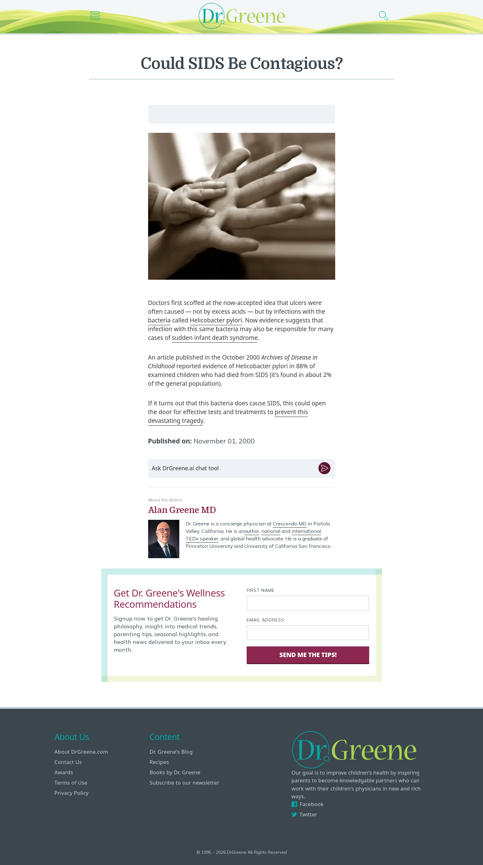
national (270, 531)
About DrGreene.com (81, 751)
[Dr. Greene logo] (241, 15)
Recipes (159, 762)
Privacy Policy (72, 792)
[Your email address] (308, 632)
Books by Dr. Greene (175, 772)
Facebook (308, 804)
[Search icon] (386, 16)
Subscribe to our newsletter (185, 782)
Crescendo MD (290, 523)
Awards (64, 772)
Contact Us (68, 762)
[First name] (308, 603)
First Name (261, 590)
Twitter (304, 814)
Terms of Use (71, 782)
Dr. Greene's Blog (171, 751)
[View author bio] (241, 510)
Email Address (265, 620)
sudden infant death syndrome (215, 338)
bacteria (159, 320)
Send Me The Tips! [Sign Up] (307, 654)
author (251, 531)
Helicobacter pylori (216, 320)
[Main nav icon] (97, 16)
